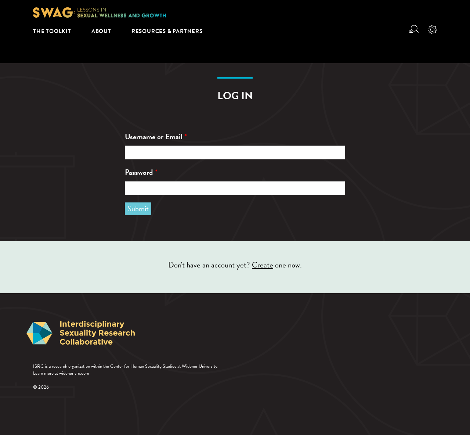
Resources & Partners (167, 31)
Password (141, 172)
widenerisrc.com (74, 373)
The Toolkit (52, 31)
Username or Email (156, 137)
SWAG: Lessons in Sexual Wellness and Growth (99, 12)
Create (262, 265)
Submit (138, 209)
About (101, 31)
